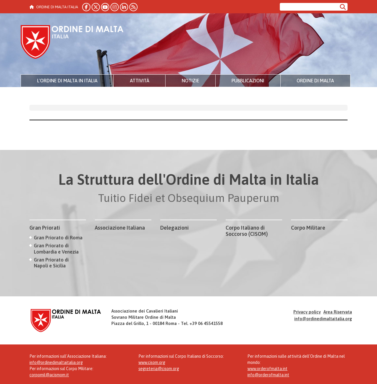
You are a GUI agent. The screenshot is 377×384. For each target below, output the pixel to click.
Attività (139, 80)
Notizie (190, 80)
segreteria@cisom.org (158, 368)
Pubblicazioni (248, 80)
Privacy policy (307, 311)
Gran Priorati (44, 228)
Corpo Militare (308, 228)
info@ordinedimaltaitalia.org (323, 318)
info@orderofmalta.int (268, 374)
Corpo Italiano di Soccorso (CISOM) (247, 231)
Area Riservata (337, 311)
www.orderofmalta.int (267, 368)
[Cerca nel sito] (308, 7)
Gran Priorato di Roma (58, 237)
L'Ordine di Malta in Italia (67, 80)
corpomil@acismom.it (49, 374)
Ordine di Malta (315, 80)
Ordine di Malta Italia (72, 43)
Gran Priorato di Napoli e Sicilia (51, 263)
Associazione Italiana (120, 228)
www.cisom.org (151, 362)
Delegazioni (174, 228)
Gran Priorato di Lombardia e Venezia (56, 248)
